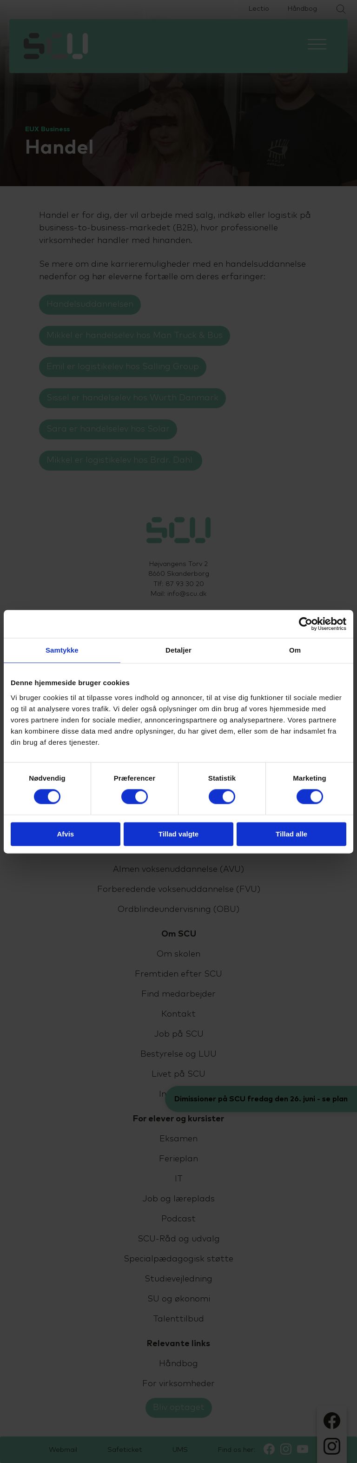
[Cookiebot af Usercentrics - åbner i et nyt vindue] (305, 624)
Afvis (65, 834)
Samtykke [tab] (62, 650)
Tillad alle (291, 834)
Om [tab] (295, 650)
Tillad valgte (178, 834)
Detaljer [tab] (178, 650)
